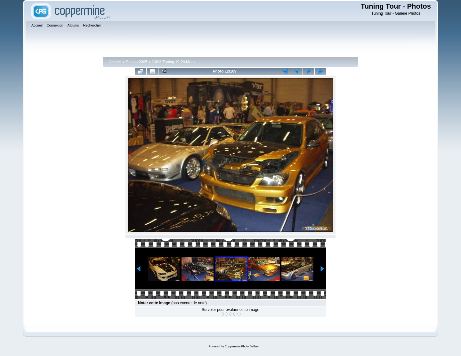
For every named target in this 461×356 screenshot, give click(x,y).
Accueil (115, 62)
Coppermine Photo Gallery (242, 346)
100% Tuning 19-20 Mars (173, 62)
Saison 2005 (136, 62)
